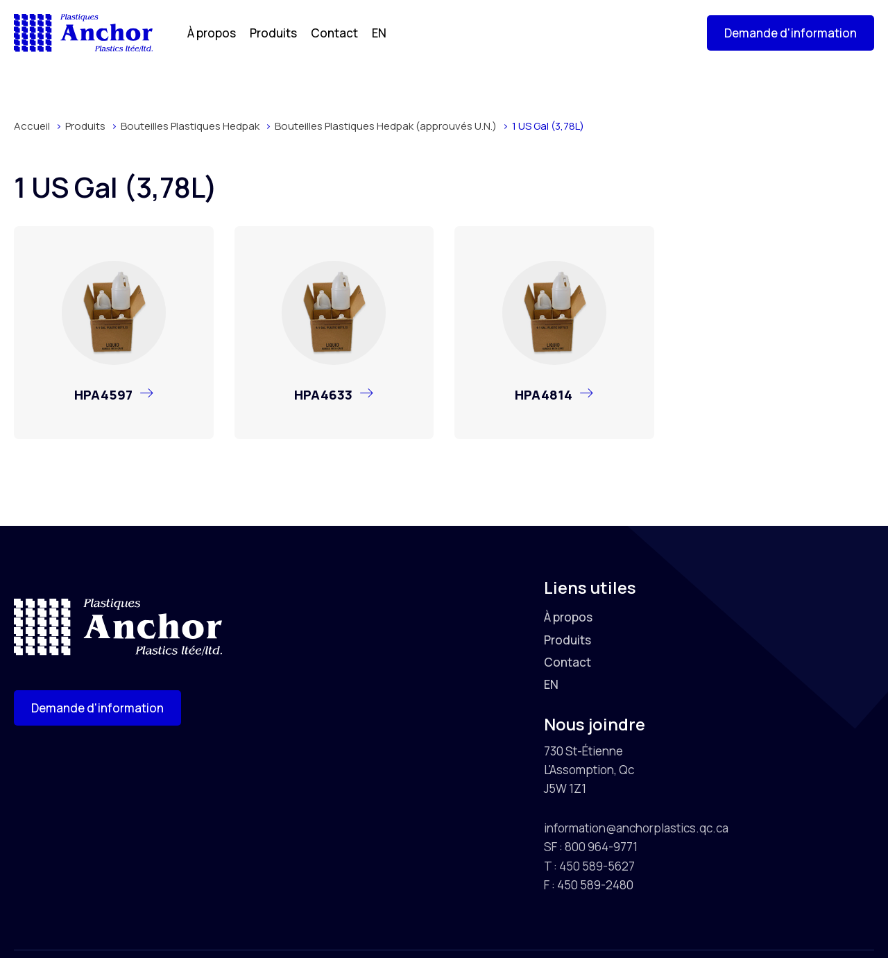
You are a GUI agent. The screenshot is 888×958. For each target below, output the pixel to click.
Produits (273, 33)
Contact (334, 33)
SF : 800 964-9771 (591, 847)
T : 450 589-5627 (589, 866)
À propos (211, 33)
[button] (790, 33)
